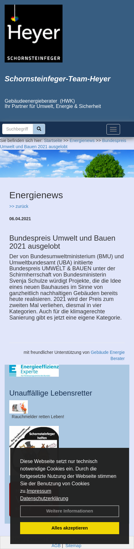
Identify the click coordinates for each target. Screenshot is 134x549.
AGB (56, 545)
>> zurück (18, 206)
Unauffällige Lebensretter (50, 393)
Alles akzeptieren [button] (69, 527)
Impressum (39, 491)
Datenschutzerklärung (44, 498)
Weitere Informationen (69, 510)
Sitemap (73, 545)
